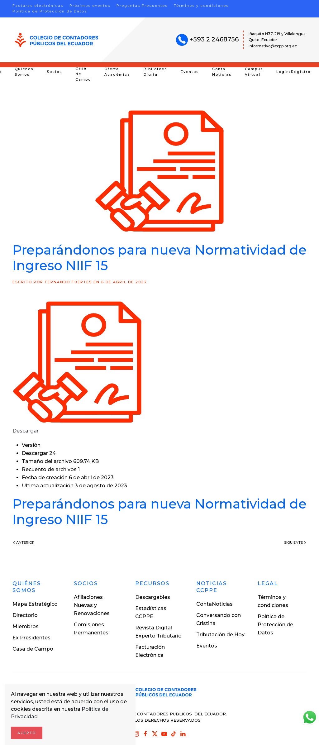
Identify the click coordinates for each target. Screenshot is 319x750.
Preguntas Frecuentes (142, 5)
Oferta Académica (117, 72)
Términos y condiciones (201, 5)
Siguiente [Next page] (295, 542)
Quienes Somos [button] (24, 72)
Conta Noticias (221, 72)
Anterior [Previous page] (24, 542)
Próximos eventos (89, 5)
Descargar (25, 431)
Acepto (26, 733)
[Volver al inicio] (56, 40)
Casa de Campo (83, 74)
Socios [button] (54, 71)
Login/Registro (293, 71)
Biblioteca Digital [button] (155, 72)
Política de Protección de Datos (49, 11)
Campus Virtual (254, 72)
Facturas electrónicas (37, 5)
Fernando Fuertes (68, 282)
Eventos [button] (190, 71)
